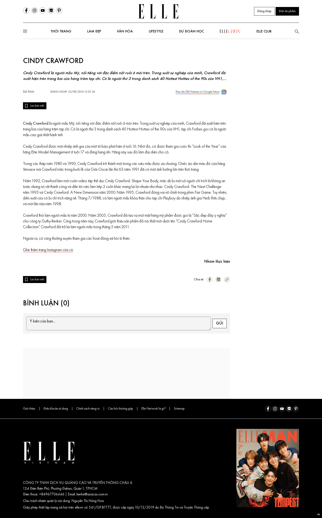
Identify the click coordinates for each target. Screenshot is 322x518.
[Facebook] (26, 10)
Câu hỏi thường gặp (120, 408)
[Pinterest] (59, 10)
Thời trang (61, 31)
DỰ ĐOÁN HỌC (191, 31)
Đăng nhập (264, 11)
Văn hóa (125, 31)
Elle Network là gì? (153, 408)
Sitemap (179, 408)
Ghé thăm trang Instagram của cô (48, 250)
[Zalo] (51, 10)
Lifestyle (156, 31)
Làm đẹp (94, 31)
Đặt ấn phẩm (287, 11)
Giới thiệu (29, 408)
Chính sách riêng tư (88, 408)
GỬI (219, 323)
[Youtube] (42, 10)
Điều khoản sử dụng (56, 408)
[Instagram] (34, 10)
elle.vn (79, 507)
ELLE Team (28, 92)
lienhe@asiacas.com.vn (92, 494)
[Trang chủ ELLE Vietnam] (158, 11)
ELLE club (263, 31)
